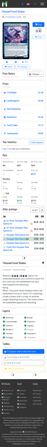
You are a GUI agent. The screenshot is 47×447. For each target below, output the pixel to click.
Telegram (22, 407)
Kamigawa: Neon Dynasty (16, 234)
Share (38, 37)
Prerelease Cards (13, 17)
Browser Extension (6, 398)
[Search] (35, 4)
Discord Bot (7, 394)
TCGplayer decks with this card (19, 351)
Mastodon (22, 400)
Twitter (21, 394)
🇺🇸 (28, 4)
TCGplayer (35, 74)
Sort (35, 209)
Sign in (6, 148)
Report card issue (14, 368)
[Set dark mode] (23, 4)
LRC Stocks (37, 394)
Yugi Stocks (37, 400)
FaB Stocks (37, 397)
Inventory (22, 67)
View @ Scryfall (12, 363)
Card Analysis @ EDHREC (17, 357)
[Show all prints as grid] (42, 210)
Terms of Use (8, 410)
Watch (9, 67)
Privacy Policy (8, 406)
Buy (38, 24)
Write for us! (7, 390)
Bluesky (21, 404)
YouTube (21, 397)
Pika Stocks (37, 390)
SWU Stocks (37, 404)
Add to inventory (36, 142)
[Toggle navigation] (42, 4)
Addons (6, 403)
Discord (21, 390)
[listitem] (6, 4)
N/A (25, 62)
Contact (6, 413)
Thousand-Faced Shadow (13, 11)
